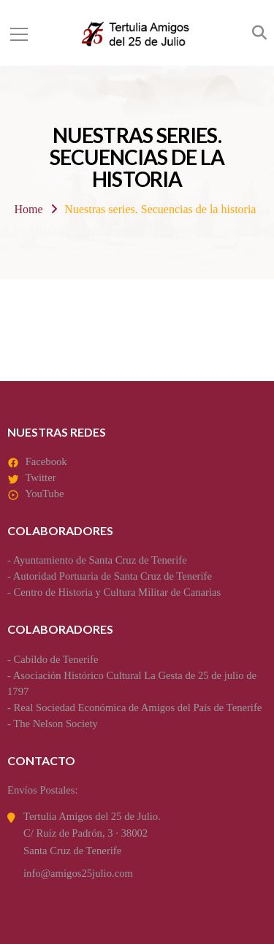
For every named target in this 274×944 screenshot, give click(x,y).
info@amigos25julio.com (78, 873)
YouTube (44, 493)
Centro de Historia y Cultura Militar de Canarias (117, 592)
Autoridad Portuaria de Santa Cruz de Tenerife (112, 576)
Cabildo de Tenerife (56, 659)
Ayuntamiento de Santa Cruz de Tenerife (100, 560)
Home (29, 209)
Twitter (40, 477)
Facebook (46, 461)
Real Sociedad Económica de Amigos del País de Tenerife (138, 707)
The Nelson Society (55, 723)
